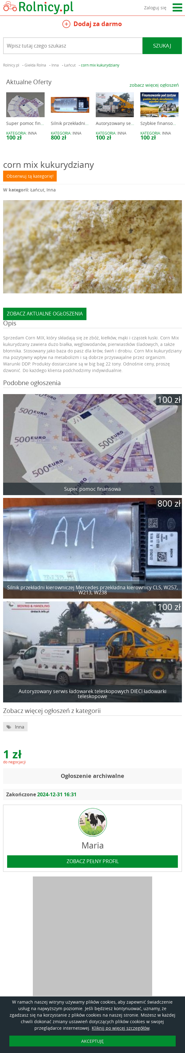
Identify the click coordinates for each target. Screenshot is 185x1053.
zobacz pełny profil (93, 861)
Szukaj (162, 45)
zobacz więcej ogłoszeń (154, 85)
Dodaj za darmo (92, 25)
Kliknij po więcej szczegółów (120, 1028)
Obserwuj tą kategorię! (30, 176)
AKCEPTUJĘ (92, 1041)
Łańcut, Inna (43, 190)
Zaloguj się (155, 8)
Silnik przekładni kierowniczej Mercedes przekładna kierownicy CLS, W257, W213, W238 (92, 590)
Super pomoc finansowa (31, 123)
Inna (32, 133)
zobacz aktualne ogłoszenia (45, 313)
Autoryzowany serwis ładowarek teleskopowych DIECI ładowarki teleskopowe (92, 694)
